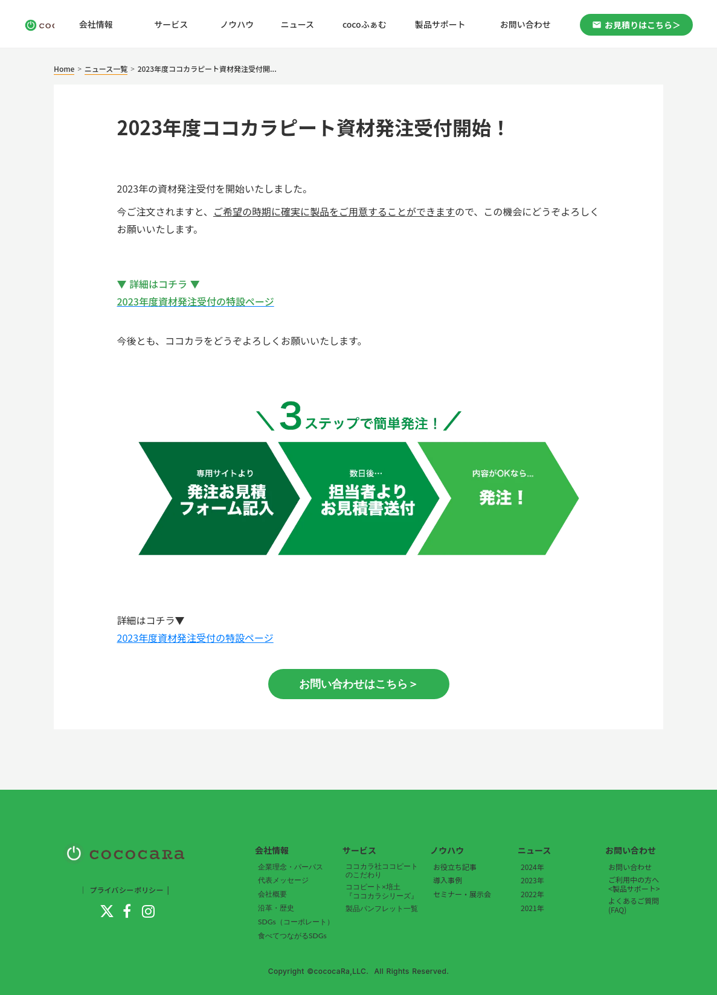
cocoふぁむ (364, 24)
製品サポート (440, 24)
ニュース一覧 (106, 69)
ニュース (297, 24)
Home (64, 69)
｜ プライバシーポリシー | (124, 890)
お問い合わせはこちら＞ (359, 684)
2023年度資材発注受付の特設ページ (195, 637)
